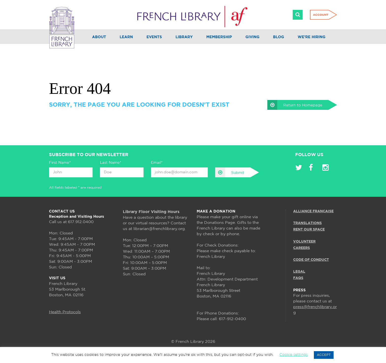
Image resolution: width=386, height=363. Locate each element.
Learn (126, 37)
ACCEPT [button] (324, 355)
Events (154, 37)
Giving (252, 37)
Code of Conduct (311, 259)
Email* (156, 162)
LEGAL (299, 271)
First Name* (60, 162)
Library (184, 37)
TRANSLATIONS (307, 223)
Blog (278, 37)
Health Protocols (65, 312)
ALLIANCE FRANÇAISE (313, 211)
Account (320, 15)
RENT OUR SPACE (309, 229)
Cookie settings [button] (293, 354)
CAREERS (301, 248)
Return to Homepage (294, 105)
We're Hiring (311, 37)
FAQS (298, 278)
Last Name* (110, 162)
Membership (219, 37)
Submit (229, 172)
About (99, 37)
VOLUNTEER (304, 241)
